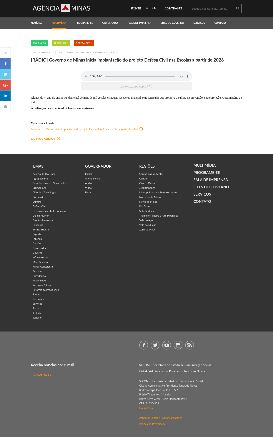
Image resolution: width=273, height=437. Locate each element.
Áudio (88, 183)
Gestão (37, 243)
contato (220, 22)
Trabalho (37, 312)
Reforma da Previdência (46, 289)
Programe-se (207, 172)
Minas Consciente (43, 266)
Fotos (88, 192)
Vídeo (88, 187)
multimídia (59, 22)
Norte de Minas (148, 201)
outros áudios (45, 138)
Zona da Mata (147, 229)
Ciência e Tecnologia (44, 192)
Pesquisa (38, 271)
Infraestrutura (40, 257)
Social (36, 308)
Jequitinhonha (147, 187)
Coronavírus (39, 197)
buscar (238, 8)
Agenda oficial (93, 178)
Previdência (39, 275)
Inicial (88, 173)
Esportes (37, 234)
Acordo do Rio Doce (44, 173)
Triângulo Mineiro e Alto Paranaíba (158, 215)
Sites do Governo (172, 22)
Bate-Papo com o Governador (49, 183)
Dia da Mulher (41, 215)
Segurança (61, 43)
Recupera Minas (42, 285)
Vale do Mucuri (148, 224)
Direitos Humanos (43, 220)
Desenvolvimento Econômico (49, 210)
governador (110, 22)
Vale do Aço (146, 220)
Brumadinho (39, 187)
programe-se (84, 22)
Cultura (37, 201)
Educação (39, 43)
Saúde (36, 294)
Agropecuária (40, 178)
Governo (37, 252)
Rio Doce (144, 206)
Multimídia (205, 165)
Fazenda (37, 238)
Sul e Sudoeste (147, 210)
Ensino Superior (41, 229)
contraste (173, 8)
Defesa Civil (84, 43)
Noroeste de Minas (150, 197)
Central (143, 178)
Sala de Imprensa (140, 22)
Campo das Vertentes (151, 173)
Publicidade (39, 280)
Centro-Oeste (147, 183)
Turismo (37, 317)
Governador (39, 248)
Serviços (199, 22)
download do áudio (136, 86)
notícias (36, 22)
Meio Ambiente (41, 261)
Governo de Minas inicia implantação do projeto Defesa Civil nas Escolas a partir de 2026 (87, 129)
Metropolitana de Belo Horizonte (158, 192)
